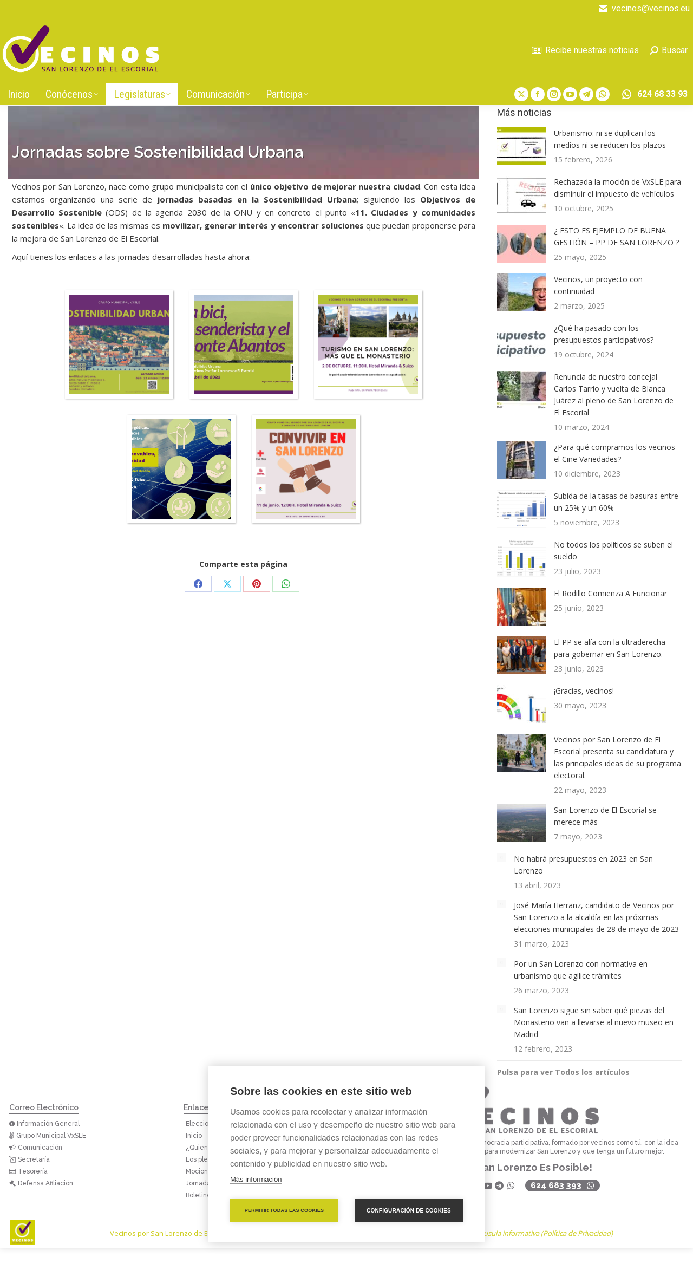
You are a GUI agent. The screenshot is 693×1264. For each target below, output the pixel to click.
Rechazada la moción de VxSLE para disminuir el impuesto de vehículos (617, 188)
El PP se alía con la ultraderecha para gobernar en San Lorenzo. (609, 648)
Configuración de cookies (409, 1211)
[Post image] (521, 146)
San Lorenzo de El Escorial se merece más (605, 816)
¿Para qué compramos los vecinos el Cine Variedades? (614, 453)
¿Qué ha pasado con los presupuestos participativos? (603, 334)
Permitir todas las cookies (284, 1210)
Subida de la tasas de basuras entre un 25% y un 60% (616, 502)
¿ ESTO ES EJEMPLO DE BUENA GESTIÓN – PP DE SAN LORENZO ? (616, 236)
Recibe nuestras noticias (585, 50)
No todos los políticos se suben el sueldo (613, 550)
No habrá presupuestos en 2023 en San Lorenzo (583, 864)
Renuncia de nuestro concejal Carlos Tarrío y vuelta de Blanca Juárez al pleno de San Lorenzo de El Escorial (614, 395)
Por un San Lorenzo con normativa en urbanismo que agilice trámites (581, 970)
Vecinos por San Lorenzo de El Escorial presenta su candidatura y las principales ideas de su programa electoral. (617, 757)
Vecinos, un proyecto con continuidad (598, 285)
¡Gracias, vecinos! (584, 691)
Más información (256, 1179)
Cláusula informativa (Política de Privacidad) (543, 1233)
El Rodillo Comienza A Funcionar (610, 593)
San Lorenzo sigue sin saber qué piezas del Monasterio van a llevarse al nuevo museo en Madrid (594, 1022)
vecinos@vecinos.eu (643, 9)
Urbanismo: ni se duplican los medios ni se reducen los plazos (610, 139)
